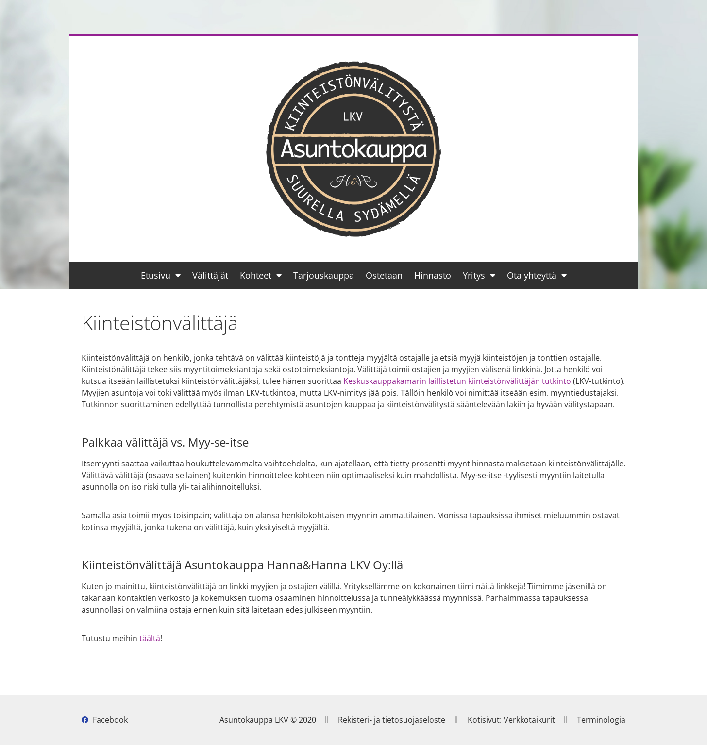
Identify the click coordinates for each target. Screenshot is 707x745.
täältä (149, 638)
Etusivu (161, 275)
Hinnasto (432, 275)
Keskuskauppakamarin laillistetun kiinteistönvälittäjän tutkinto (457, 381)
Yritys (479, 275)
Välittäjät (210, 275)
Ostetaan (384, 275)
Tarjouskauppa (323, 275)
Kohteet (261, 275)
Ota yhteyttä (537, 275)
